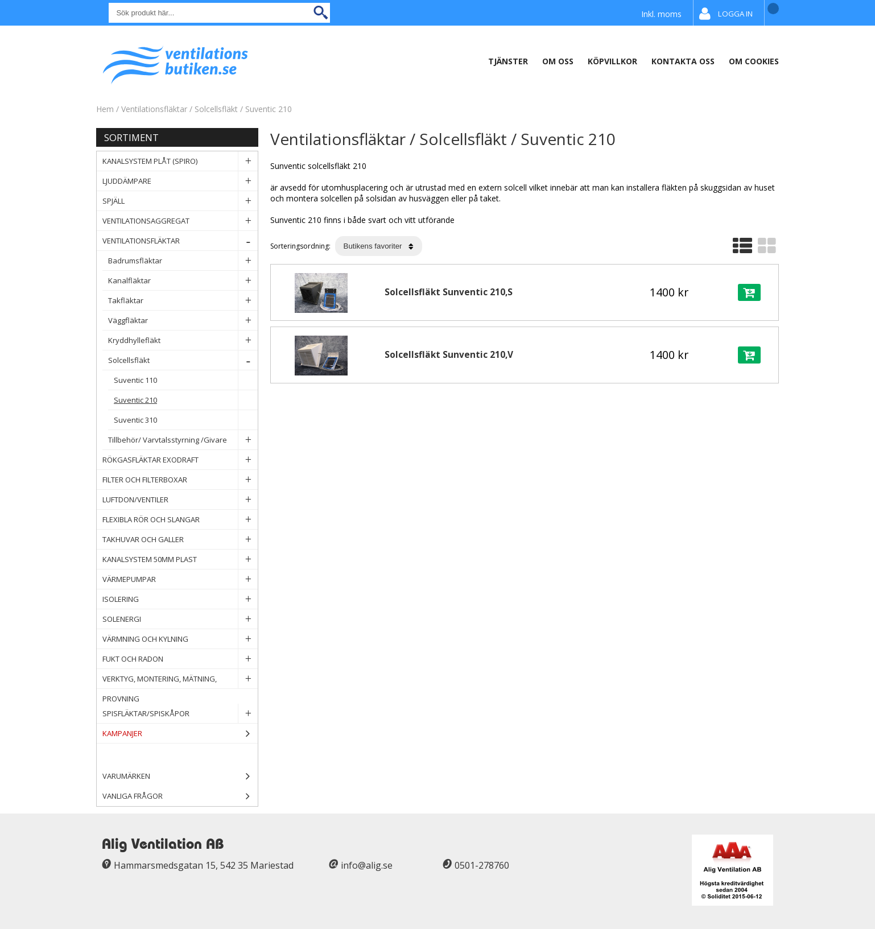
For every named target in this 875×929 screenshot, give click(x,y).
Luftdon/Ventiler (180, 500)
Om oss (557, 61)
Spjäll (180, 201)
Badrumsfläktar (183, 261)
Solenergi (180, 619)
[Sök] (219, 13)
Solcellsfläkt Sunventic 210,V (449, 355)
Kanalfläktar (183, 281)
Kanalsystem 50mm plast (180, 559)
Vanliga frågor (132, 796)
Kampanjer (180, 734)
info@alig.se (367, 865)
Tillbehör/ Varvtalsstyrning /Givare (183, 440)
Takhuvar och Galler (180, 540)
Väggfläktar (183, 321)
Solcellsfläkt (216, 109)
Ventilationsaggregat (180, 221)
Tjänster (508, 61)
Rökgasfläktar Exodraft (180, 460)
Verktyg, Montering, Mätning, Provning (180, 679)
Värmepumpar (180, 579)
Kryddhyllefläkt (183, 340)
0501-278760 (482, 865)
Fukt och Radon (180, 659)
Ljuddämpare (180, 181)
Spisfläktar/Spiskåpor (180, 714)
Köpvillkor (612, 61)
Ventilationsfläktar (154, 109)
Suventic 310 (186, 420)
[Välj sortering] (378, 246)
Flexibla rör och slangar (180, 520)
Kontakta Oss (683, 61)
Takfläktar (183, 301)
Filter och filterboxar (180, 480)
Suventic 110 (186, 380)
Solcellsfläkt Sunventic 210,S (449, 292)
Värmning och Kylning (180, 639)
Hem (105, 109)
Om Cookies (754, 61)
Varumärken (180, 776)
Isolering (180, 599)
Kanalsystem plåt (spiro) (180, 161)
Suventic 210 (268, 109)
